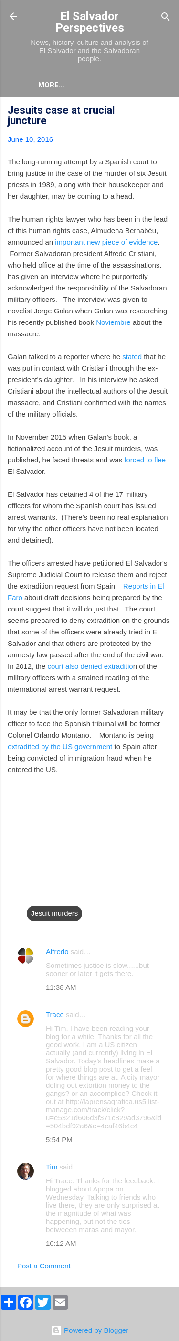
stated (132, 357)
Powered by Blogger (89, 1330)
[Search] (165, 17)
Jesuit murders (54, 913)
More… (51, 85)
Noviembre (113, 322)
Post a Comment (44, 1266)
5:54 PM (59, 1140)
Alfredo (57, 951)
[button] (165, 111)
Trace (55, 1014)
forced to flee (145, 460)
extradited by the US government (60, 746)
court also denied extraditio (90, 666)
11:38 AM (61, 987)
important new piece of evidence (106, 242)
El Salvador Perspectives (89, 22)
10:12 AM (61, 1243)
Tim (51, 1167)
